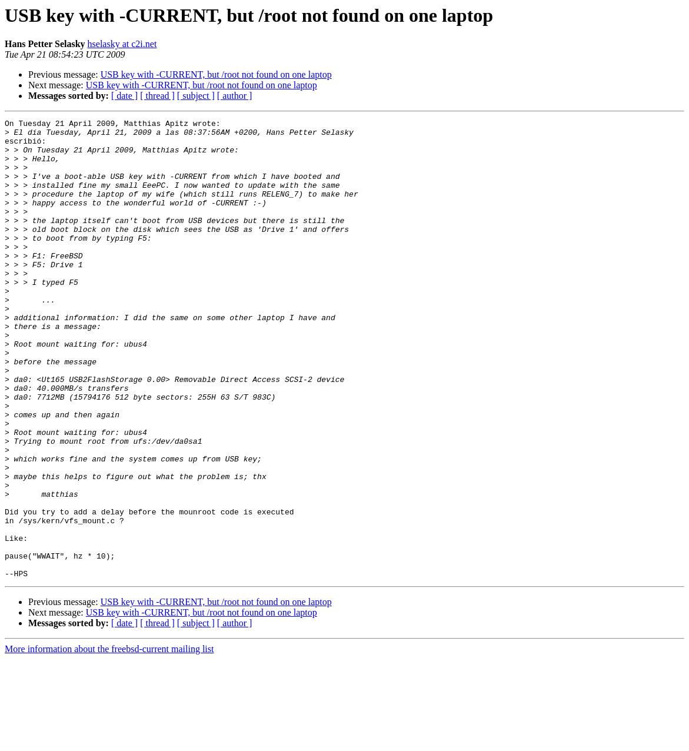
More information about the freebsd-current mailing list (109, 741)
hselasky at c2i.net (122, 44)
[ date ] (124, 96)
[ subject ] (196, 96)
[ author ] (234, 96)
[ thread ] (157, 96)
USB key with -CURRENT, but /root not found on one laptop (216, 74)
